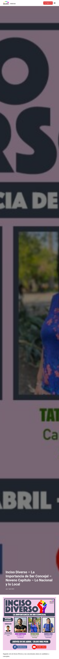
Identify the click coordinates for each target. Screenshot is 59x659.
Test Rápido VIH (48, 3)
